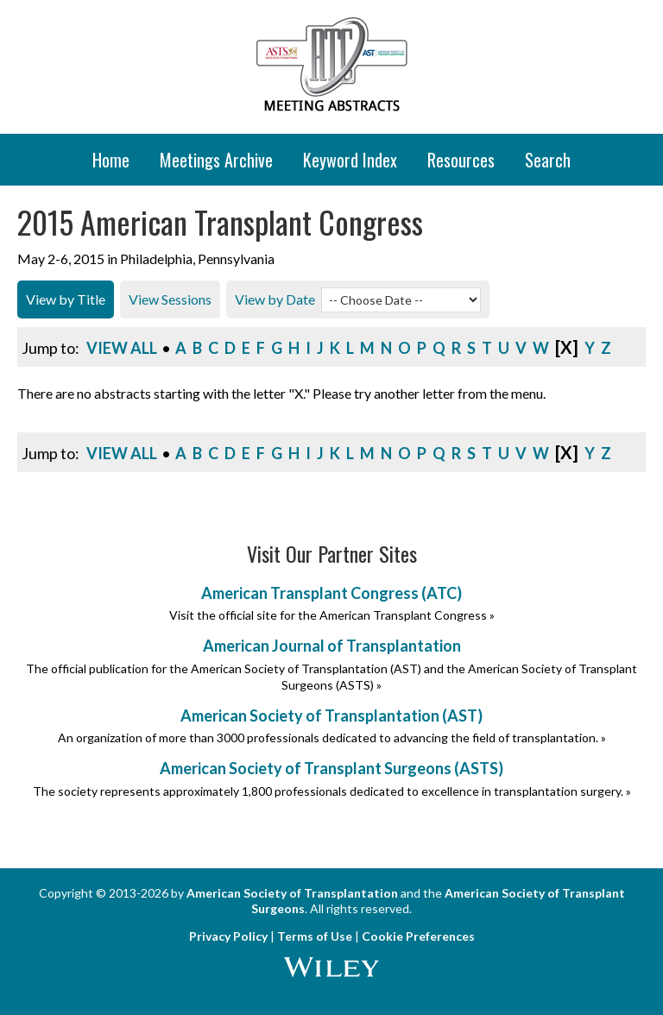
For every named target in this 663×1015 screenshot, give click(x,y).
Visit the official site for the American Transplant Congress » (332, 615)
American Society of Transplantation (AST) (331, 715)
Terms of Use (314, 936)
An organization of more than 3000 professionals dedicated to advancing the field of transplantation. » (332, 737)
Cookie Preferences (418, 936)
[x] (566, 347)
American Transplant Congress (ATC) (331, 592)
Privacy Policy (228, 936)
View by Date (275, 299)
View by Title (65, 299)
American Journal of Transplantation (332, 645)
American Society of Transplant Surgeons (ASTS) (331, 768)
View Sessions (170, 299)
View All (121, 347)
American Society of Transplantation (292, 893)
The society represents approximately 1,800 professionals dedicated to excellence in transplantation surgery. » (332, 791)
